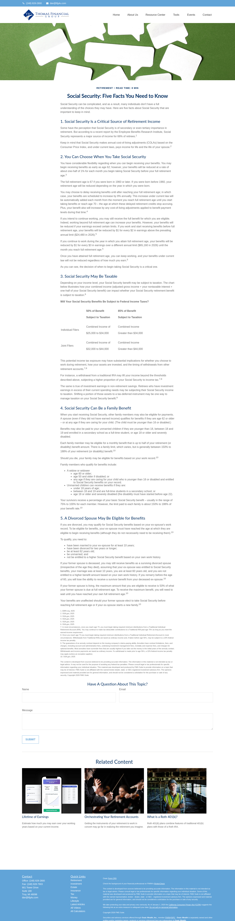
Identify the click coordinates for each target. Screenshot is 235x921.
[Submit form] (30, 739)
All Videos (76, 907)
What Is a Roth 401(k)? (162, 817)
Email (122, 689)
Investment (76, 883)
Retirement (76, 880)
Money (74, 897)
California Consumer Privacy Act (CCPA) (185, 905)
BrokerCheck (159, 884)
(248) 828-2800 (32, 3)
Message (27, 710)
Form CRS (112, 878)
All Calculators (78, 911)
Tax (72, 894)
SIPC (173, 918)
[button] (116, 15)
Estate (74, 887)
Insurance (76, 890)
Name (25, 689)
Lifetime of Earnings (35, 817)
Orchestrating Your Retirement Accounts (111, 817)
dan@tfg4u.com (56, 3)
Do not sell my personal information (163, 907)
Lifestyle (75, 901)
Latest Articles (78, 904)
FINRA (168, 918)
